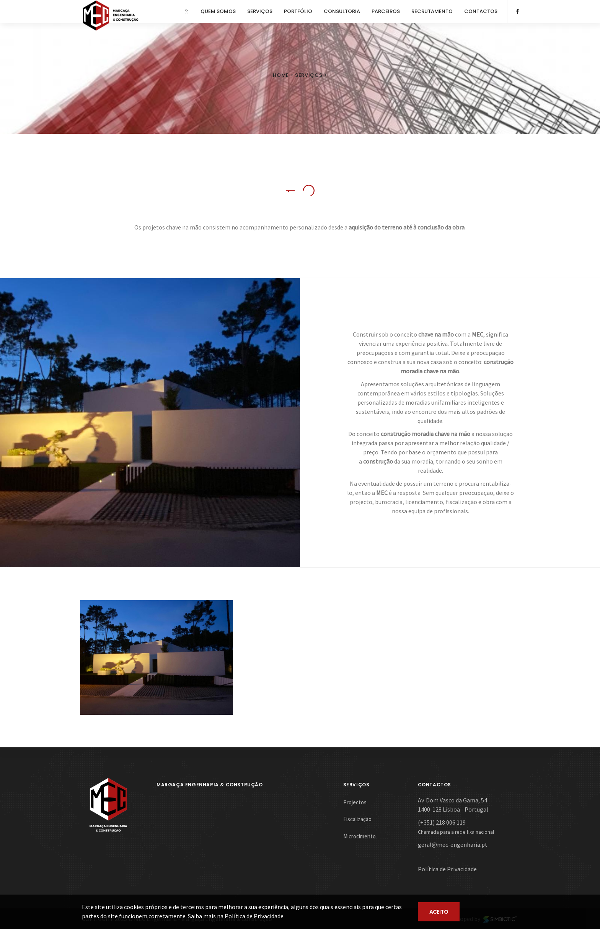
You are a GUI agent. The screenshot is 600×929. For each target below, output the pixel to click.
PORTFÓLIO (298, 11)
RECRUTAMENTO (432, 11)
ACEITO (438, 912)
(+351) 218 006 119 (442, 822)
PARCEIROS (386, 11)
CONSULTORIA (342, 11)
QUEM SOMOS (218, 11)
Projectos (355, 802)
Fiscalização (357, 819)
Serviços (308, 75)
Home (281, 75)
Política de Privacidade (447, 869)
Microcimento (359, 836)
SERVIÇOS (259, 11)
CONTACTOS (480, 11)
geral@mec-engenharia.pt (453, 844)
